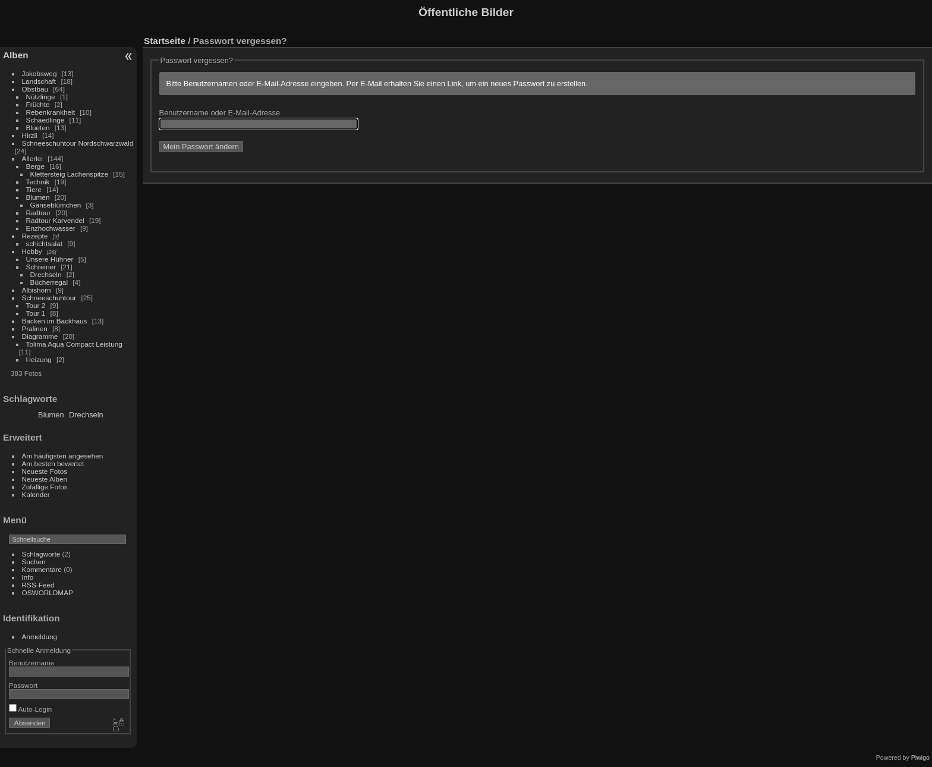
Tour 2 (36, 305)
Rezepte (35, 236)
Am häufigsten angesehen (62, 456)
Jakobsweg (39, 73)
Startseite (164, 41)
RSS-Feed (38, 585)
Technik (38, 182)
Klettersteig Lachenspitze (69, 174)
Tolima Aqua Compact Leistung (74, 344)
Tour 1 (36, 313)
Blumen (38, 197)
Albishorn (36, 290)
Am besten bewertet (53, 463)
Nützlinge (40, 96)
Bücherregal (49, 282)
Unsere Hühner (50, 259)
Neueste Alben (45, 479)
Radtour (38, 212)
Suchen (34, 561)
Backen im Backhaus (54, 321)
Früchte (38, 104)
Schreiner (41, 267)
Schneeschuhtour (49, 297)
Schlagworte (41, 554)
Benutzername (32, 663)
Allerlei (32, 158)
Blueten (38, 127)
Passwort (23, 685)
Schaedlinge (45, 120)
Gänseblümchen (55, 205)
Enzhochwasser (50, 228)
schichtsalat (44, 243)
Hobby (32, 251)
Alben (16, 55)
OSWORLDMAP (47, 592)
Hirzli (29, 135)
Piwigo (920, 757)
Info (28, 577)
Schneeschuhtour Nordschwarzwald (78, 143)
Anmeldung (40, 636)
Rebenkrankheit (50, 112)
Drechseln (46, 274)
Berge (35, 166)
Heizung (39, 359)
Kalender (36, 494)
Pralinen (35, 328)
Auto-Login (30, 709)
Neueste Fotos (45, 471)
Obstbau (35, 89)
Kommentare (42, 569)
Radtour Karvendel (55, 220)
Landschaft (39, 81)
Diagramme (40, 336)
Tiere (34, 189)
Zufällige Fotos (45, 487)
